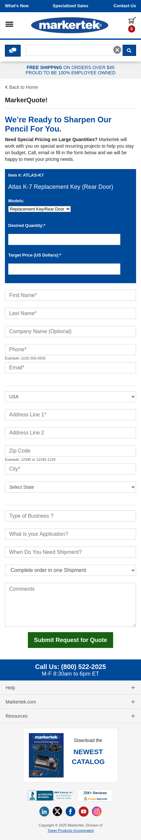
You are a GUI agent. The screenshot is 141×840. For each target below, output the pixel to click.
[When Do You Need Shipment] (70, 552)
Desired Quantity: (26, 225)
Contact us (124, 5)
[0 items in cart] (132, 24)
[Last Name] (70, 313)
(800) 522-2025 (83, 666)
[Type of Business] (70, 516)
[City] (70, 469)
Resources (70, 716)
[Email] (70, 367)
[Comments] (70, 605)
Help (70, 687)
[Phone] (70, 349)
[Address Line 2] (70, 432)
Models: (16, 200)
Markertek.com (70, 701)
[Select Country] (70, 396)
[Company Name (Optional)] (70, 331)
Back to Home (21, 87)
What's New (17, 5)
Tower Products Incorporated (71, 830)
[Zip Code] (70, 451)
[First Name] (70, 295)
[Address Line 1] (70, 414)
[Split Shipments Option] (70, 570)
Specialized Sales (70, 5)
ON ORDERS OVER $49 (70, 70)
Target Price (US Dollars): (34, 255)
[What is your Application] (70, 534)
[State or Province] (70, 487)
